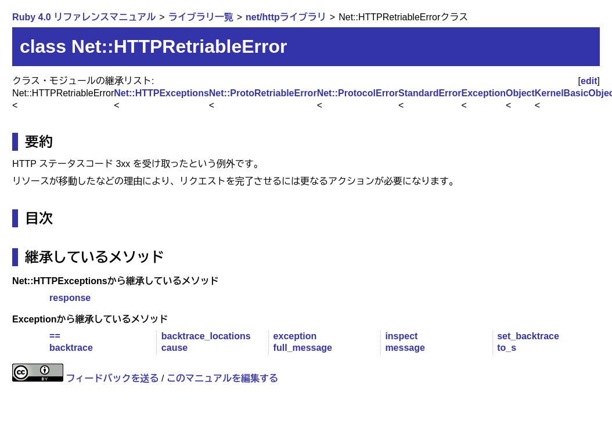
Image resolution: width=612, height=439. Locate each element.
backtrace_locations (206, 336)
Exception (484, 93)
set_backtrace (528, 336)
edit (589, 81)
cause (174, 348)
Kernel (549, 93)
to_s (506, 348)
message (405, 348)
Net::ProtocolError (357, 93)
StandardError (429, 93)
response (70, 298)
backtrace (71, 348)
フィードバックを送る (112, 378)
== (54, 336)
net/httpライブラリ (286, 17)
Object (520, 93)
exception (295, 336)
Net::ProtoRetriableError (263, 93)
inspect (401, 336)
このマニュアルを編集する (222, 378)
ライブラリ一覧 (200, 17)
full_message (302, 348)
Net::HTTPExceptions (161, 93)
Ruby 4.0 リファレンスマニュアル (84, 17)
